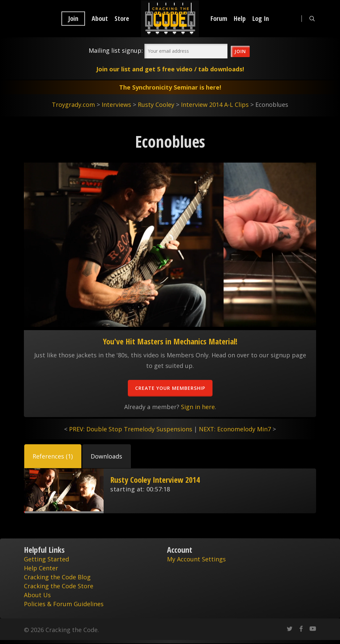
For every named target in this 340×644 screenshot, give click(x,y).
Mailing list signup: (116, 50)
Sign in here (198, 407)
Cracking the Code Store (58, 586)
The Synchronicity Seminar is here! (170, 87)
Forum (219, 18)
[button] (52, 456)
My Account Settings (196, 559)
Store (122, 18)
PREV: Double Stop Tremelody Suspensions (130, 429)
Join (73, 18)
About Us (37, 595)
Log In (260, 18)
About (100, 18)
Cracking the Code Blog (57, 577)
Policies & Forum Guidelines (64, 604)
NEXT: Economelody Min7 (235, 429)
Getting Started (46, 559)
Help (240, 18)
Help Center (41, 568)
